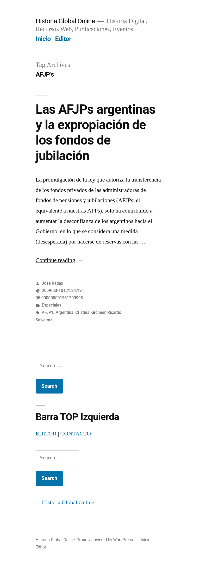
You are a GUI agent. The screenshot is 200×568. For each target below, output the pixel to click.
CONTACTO (75, 433)
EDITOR (46, 433)
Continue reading (60, 260)
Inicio (43, 38)
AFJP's (48, 312)
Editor (63, 38)
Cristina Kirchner (90, 312)
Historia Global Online (65, 21)
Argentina (64, 312)
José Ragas (52, 283)
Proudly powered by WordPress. (106, 539)
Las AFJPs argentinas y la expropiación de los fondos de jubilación (95, 132)
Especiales (51, 305)
